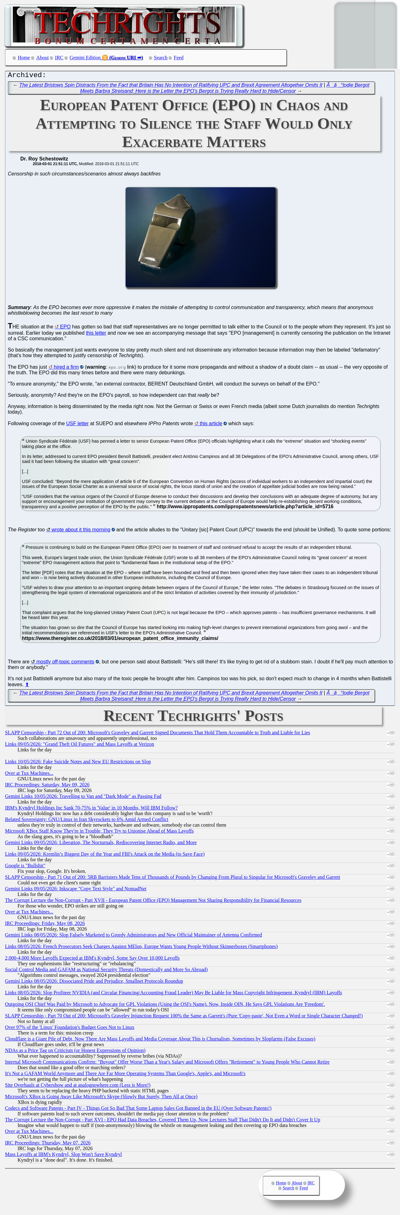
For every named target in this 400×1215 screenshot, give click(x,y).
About (42, 57)
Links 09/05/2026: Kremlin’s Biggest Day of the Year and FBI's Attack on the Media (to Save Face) (105, 855)
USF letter (77, 425)
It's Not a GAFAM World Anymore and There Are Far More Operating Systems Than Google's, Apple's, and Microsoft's (125, 1075)
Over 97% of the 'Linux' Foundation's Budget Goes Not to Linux (69, 1028)
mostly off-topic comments (65, 663)
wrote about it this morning (81, 531)
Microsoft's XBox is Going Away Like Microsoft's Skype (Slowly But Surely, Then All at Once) (101, 1098)
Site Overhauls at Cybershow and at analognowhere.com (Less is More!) (78, 1086)
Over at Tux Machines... (29, 774)
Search (161, 57)
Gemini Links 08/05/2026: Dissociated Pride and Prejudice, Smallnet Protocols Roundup (94, 982)
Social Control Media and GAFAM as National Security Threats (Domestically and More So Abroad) (106, 971)
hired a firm (66, 368)
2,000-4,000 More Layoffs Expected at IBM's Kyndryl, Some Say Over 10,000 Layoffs (92, 959)
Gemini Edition (85, 57)
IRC (59, 57)
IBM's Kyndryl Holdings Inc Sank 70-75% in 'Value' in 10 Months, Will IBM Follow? (91, 809)
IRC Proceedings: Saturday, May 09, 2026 (47, 786)
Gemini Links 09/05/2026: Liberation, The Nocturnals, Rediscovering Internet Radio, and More (101, 844)
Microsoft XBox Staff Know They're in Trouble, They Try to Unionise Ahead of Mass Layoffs (99, 832)
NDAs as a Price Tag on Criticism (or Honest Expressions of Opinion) (75, 1052)
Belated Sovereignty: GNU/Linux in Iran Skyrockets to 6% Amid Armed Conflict (86, 821)
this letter (96, 334)
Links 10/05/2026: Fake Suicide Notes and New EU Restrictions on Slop (78, 763)
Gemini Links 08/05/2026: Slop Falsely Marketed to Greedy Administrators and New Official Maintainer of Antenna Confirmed (133, 936)
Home (24, 57)
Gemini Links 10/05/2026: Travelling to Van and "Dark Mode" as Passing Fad (83, 797)
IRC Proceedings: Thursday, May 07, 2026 (48, 1144)
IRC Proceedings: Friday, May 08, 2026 (45, 924)
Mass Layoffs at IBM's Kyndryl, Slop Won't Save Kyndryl (63, 1155)
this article (211, 425)
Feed (178, 57)
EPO (65, 328)
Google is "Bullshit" (25, 867)
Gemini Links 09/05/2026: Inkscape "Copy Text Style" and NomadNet (75, 890)
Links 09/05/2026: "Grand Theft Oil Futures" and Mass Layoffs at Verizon (79, 745)
